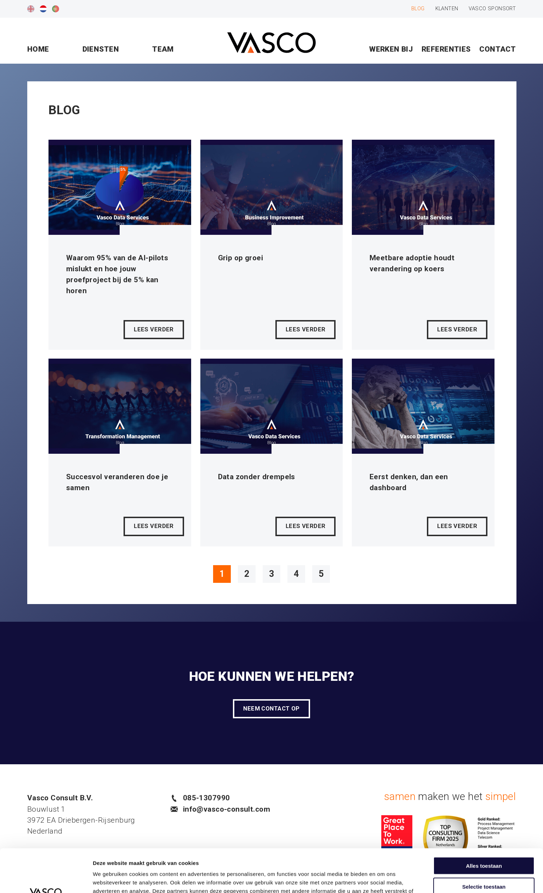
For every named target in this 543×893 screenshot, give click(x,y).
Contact (497, 49)
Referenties (446, 49)
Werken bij (391, 49)
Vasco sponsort (492, 8)
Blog (418, 8)
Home (38, 49)
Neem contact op (271, 708)
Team (163, 49)
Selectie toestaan (484, 843)
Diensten (100, 49)
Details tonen (382, 879)
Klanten (446, 8)
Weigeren (484, 864)
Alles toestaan (484, 822)
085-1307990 (200, 798)
